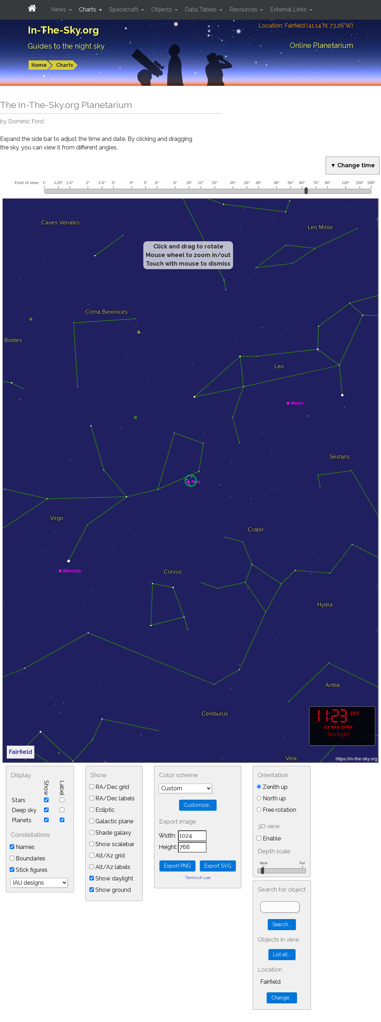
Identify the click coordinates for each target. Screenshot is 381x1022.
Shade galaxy (110, 832)
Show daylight (111, 878)
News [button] (59, 9)
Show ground (110, 890)
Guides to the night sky (66, 46)
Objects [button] (162, 9)
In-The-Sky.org (63, 30)
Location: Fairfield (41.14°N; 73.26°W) (305, 25)
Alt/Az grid (107, 855)
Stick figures (29, 870)
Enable (269, 838)
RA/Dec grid (109, 787)
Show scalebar (111, 844)
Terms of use (198, 877)
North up (271, 798)
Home (39, 65)
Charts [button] (88, 9)
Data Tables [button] (201, 9)
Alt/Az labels (109, 867)
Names (22, 847)
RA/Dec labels (112, 798)
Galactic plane (111, 821)
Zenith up (272, 787)
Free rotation (276, 809)
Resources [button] (244, 9)
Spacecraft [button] (124, 9)
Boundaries (27, 858)
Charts (64, 65)
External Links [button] (289, 9)
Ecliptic (102, 809)
